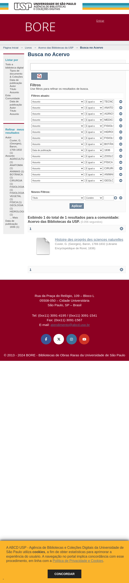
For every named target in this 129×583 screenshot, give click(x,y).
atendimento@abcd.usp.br (70, 325)
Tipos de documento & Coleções (16, 73)
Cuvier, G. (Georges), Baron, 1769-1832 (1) (16, 146)
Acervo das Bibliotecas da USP (56, 47)
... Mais (14, 217)
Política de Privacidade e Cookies (78, 561)
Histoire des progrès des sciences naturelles (89, 239)
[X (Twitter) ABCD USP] (59, 339)
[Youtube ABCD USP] (84, 339)
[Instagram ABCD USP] (71, 339)
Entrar (100, 21)
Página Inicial (10, 47)
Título (13, 89)
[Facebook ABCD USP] (46, 339)
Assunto (14, 92)
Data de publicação (16, 81)
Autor (13, 86)
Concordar (64, 574)
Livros (28, 47)
